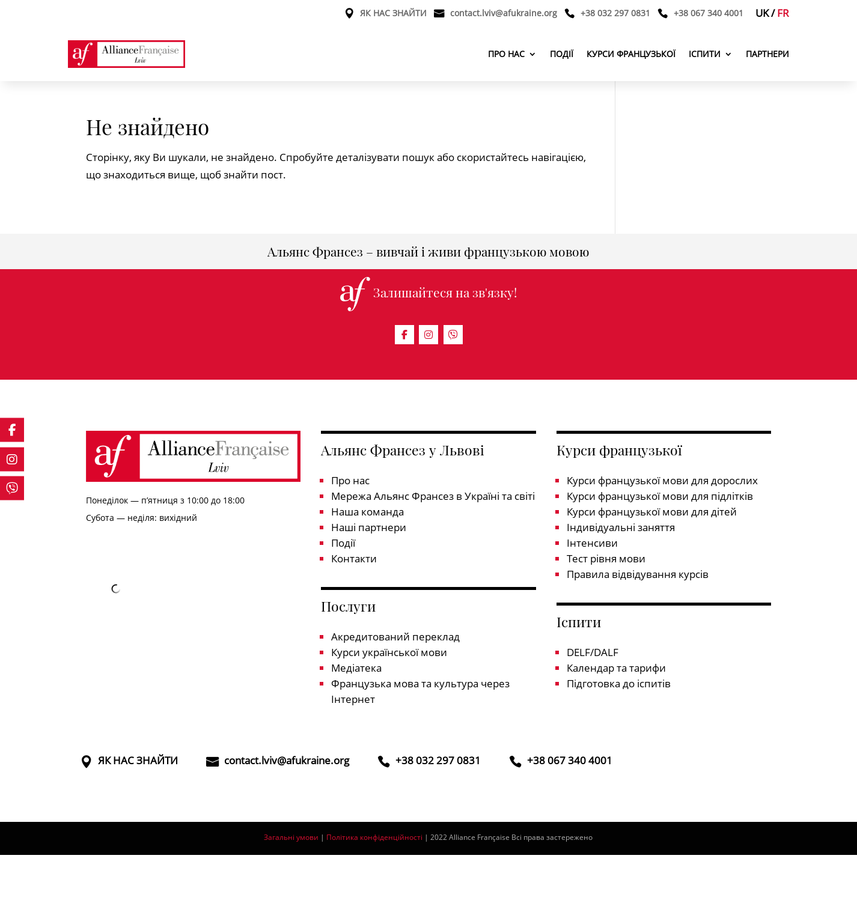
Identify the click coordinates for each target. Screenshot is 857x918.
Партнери (767, 53)
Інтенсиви (592, 543)
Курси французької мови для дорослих (662, 480)
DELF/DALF (592, 652)
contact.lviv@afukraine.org (503, 14)
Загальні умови (291, 837)
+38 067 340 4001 (708, 14)
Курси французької (631, 53)
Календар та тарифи (616, 668)
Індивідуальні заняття (621, 527)
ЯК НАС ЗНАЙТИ (393, 14)
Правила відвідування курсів (638, 574)
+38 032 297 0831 (615, 14)
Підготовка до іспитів (619, 683)
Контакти (354, 558)
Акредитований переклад (395, 636)
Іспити (705, 53)
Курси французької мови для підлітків (660, 496)
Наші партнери (368, 527)
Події (561, 53)
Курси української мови (389, 652)
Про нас (506, 53)
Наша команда (367, 511)
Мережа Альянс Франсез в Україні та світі (433, 496)
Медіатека (356, 668)
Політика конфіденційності (375, 837)
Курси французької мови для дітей (652, 511)
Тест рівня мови (606, 558)
